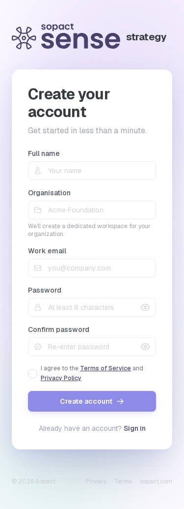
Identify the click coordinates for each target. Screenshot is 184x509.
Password (44, 290)
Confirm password (58, 329)
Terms (123, 481)
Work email (47, 250)
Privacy (96, 481)
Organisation (49, 192)
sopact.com (156, 481)
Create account (92, 401)
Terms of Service (105, 368)
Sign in (135, 428)
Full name (44, 153)
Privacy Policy (61, 378)
